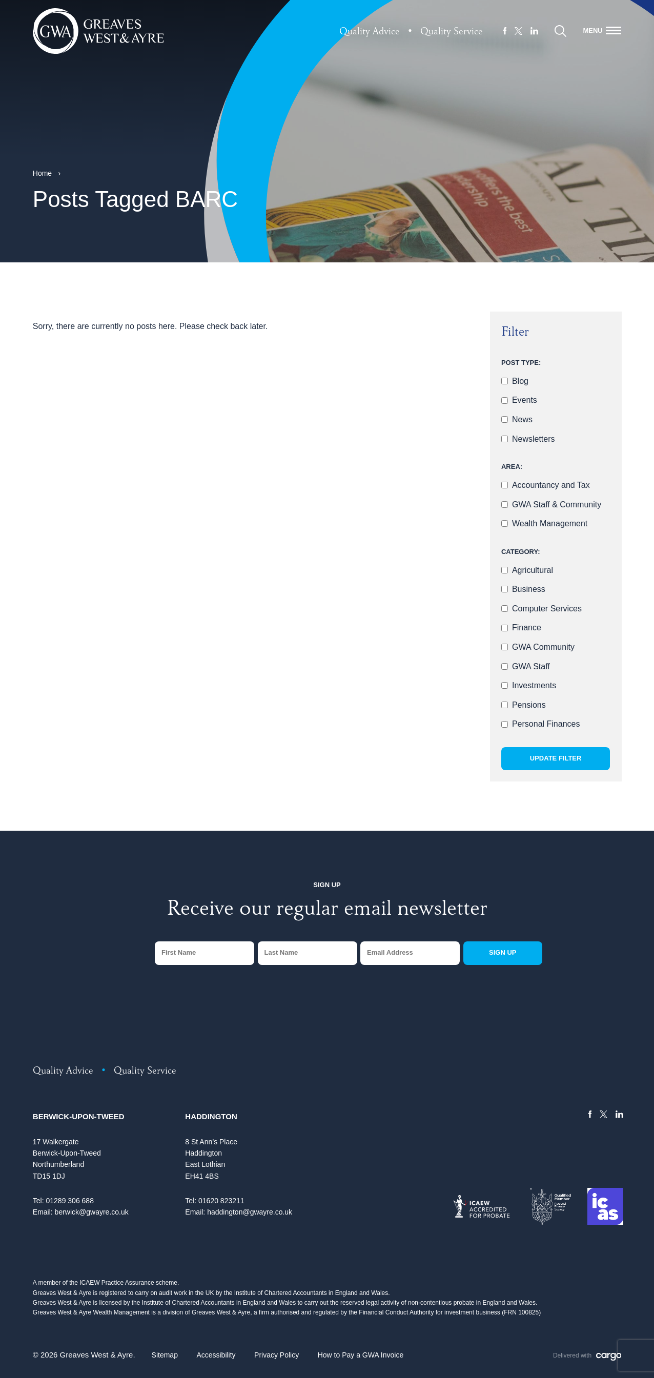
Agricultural (532, 570)
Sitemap (165, 1355)
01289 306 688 (69, 1201)
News (522, 419)
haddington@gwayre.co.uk (249, 1212)
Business (528, 589)
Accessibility (215, 1355)
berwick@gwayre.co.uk (92, 1212)
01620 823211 (221, 1201)
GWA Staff (531, 666)
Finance (526, 627)
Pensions (529, 705)
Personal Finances (546, 723)
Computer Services (547, 608)
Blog (520, 381)
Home (42, 173)
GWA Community (543, 647)
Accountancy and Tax (551, 485)
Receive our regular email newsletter (327, 910)
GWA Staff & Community (556, 504)
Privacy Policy (276, 1355)
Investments (534, 685)
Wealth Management (549, 523)
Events (524, 400)
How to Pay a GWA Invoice (361, 1355)
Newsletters (533, 439)
